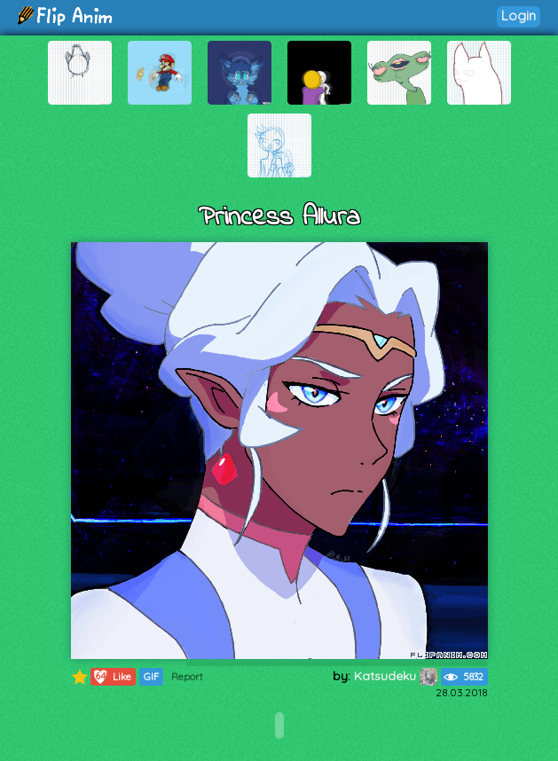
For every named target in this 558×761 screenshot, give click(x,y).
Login (518, 15)
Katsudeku (395, 676)
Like (111, 677)
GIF (151, 677)
